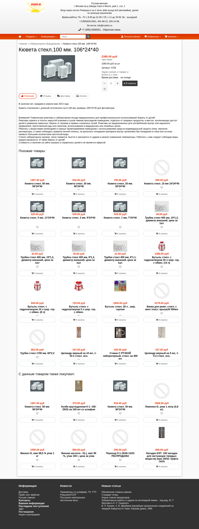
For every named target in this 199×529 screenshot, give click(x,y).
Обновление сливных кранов (116, 509)
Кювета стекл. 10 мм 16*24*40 (161, 183)
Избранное (153, 36)
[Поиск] (73, 37)
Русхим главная (27, 514)
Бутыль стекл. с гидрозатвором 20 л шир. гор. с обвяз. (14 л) (162, 263)
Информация (49, 36)
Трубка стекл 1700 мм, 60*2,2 (37, 358)
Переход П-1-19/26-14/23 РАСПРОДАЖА (120, 466)
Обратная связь (111, 29)
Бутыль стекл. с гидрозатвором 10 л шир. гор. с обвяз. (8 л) (37, 312)
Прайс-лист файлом (29, 511)
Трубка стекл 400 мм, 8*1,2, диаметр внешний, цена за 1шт (79, 263)
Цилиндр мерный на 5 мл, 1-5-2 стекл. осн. (162, 360)
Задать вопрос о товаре (114, 72)
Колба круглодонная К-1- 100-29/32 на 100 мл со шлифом (78, 419)
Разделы (31, 36)
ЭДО (21, 526)
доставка (107, 59)
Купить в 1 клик (109, 75)
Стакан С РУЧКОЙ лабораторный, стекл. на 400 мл (120, 361)
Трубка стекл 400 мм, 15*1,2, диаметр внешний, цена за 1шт (37, 263)
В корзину (130, 83)
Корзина (171, 36)
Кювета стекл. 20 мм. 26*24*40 (120, 185)
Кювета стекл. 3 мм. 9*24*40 (78, 220)
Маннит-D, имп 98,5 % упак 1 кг (37, 466)
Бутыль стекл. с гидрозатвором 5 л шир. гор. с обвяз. (79, 312)
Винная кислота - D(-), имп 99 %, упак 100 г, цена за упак (78, 466)
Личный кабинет (130, 36)
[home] (20, 36)
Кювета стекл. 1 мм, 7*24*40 (120, 220)
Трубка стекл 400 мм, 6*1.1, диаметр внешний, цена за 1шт (120, 263)
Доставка (23, 509)
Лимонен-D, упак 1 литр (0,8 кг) (161, 419)
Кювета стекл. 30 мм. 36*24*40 (78, 185)
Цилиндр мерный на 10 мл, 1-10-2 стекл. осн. (78, 360)
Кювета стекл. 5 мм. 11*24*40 (37, 220)
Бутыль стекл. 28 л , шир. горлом (120, 311)
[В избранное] (105, 89)
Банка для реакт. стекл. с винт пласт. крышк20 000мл (161, 311)
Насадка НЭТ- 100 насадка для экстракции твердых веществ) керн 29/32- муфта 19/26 (161, 468)
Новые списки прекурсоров (115, 514)
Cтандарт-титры (110, 511)
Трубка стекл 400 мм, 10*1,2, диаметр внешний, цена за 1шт (162, 223)
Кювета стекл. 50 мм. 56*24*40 (37, 185)
